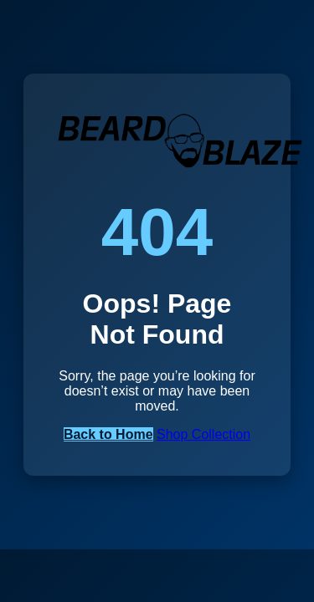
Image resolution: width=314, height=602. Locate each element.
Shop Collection (203, 434)
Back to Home (108, 434)
